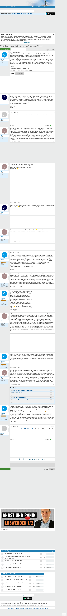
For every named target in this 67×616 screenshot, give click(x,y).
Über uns (12, 608)
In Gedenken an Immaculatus (13, 553)
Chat (33, 6)
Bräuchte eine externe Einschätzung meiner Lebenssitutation (23, 583)
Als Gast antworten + (5, 49)
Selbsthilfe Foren (14, 6)
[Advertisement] (22, 343)
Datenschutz (22, 608)
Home (2, 6)
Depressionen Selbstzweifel (13, 567)
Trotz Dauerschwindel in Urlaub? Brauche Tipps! (21, 46)
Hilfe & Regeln (39, 6)
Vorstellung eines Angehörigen (14, 560)
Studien (45, 6)
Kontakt (9, 608)
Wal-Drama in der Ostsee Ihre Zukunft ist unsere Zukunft (22, 579)
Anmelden (52, 8)
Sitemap (46, 608)
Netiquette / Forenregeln (39, 608)
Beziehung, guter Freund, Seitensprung (16, 564)
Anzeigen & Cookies (28, 608)
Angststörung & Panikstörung (27, 595)
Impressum (17, 608)
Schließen (27, 42)
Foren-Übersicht (4, 595)
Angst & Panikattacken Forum (14, 595)
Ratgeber (27, 6)
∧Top (64, 614)
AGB (34, 608)
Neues (7, 6)
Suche (22, 6)
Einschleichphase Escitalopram (14, 589)
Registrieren (44, 8)
